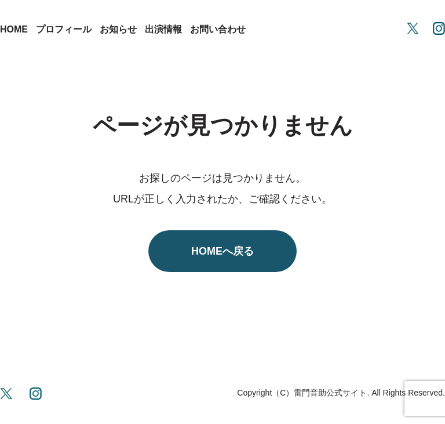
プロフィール (64, 29)
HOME (14, 29)
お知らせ (118, 29)
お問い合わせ (218, 29)
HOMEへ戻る (222, 251)
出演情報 (163, 29)
